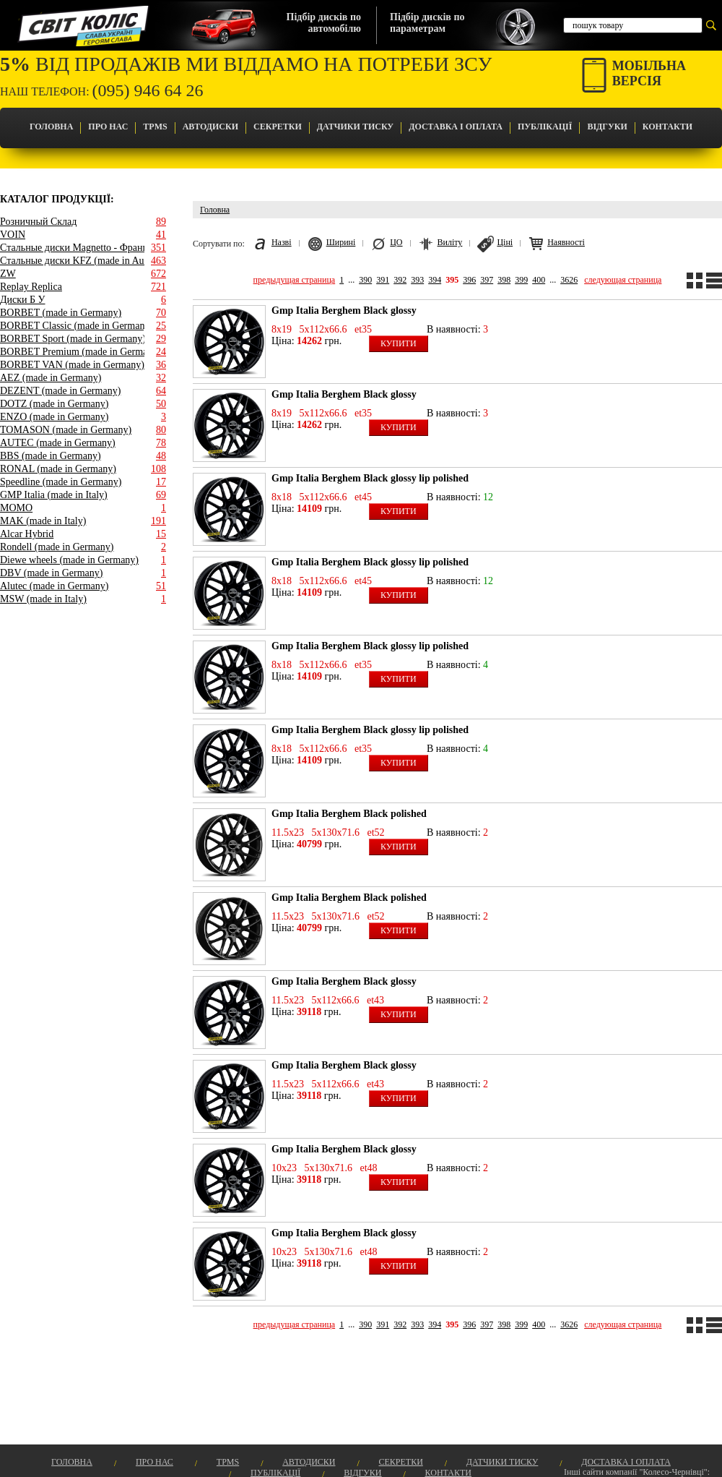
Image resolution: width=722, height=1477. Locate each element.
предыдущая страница (294, 280)
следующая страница (622, 280)
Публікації (545, 126)
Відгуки (607, 126)
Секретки (277, 126)
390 (365, 280)
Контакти (667, 126)
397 (486, 280)
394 (434, 280)
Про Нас (108, 126)
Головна (51, 126)
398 (503, 280)
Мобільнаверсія (649, 73)
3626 (569, 280)
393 (417, 280)
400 (538, 280)
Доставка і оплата (456, 126)
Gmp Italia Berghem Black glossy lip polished (370, 478)
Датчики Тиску (355, 126)
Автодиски (210, 126)
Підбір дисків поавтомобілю (324, 23)
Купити (398, 343)
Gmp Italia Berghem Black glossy (344, 310)
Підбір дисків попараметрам (427, 23)
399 (521, 280)
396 (469, 280)
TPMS (155, 126)
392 (399, 280)
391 (382, 280)
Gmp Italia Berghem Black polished (349, 813)
